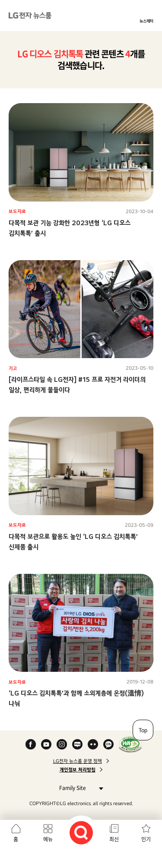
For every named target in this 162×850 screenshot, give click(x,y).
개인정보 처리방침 (77, 770)
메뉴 (48, 839)
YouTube (46, 744)
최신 (114, 839)
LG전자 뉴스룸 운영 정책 (77, 761)
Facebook (30, 744)
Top (143, 730)
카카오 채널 (108, 744)
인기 (146, 839)
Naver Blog (77, 744)
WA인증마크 (130, 744)
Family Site (78, 788)
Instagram (62, 744)
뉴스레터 (146, 20)
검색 (81, 832)
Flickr (93, 744)
